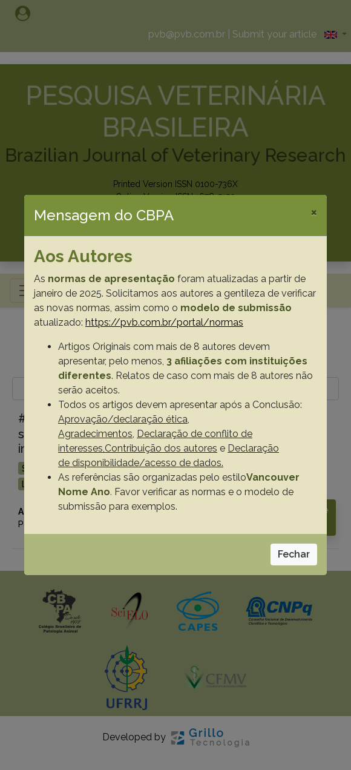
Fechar (294, 554)
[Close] (314, 212)
